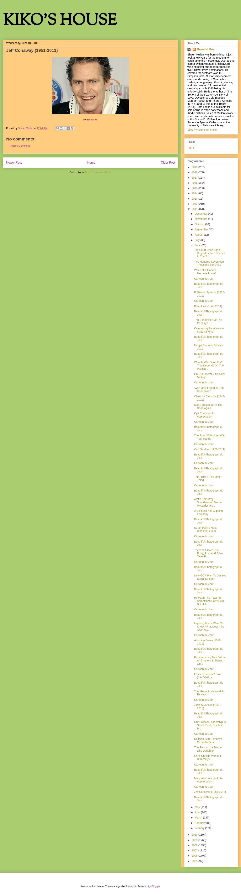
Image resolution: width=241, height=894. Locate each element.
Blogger (155, 886)
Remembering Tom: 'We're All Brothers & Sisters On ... (210, 660)
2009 (195, 840)
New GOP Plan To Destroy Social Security (210, 577)
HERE (94, 119)
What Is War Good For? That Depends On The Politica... (209, 365)
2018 (195, 172)
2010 (195, 834)
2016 (195, 182)
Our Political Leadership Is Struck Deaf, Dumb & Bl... (210, 725)
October (200, 224)
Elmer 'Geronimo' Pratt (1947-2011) (207, 676)
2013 (195, 198)
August (199, 234)
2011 (195, 209)
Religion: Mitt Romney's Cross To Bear (208, 740)
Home (91, 162)
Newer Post (14, 162)
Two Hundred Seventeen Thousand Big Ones (209, 263)
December (201, 213)
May (198, 807)
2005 (195, 861)
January (200, 828)
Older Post (168, 162)
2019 (195, 167)
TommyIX (131, 886)
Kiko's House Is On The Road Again (208, 406)
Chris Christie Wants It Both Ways (207, 757)
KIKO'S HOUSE (60, 21)
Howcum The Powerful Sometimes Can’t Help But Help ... (209, 601)
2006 (195, 855)
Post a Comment (20, 145)
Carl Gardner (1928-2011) (209, 449)
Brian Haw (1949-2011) (208, 306)
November (201, 218)
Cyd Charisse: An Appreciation (204, 415)
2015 (195, 188)
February (200, 822)
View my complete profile (202, 129)
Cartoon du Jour (203, 278)
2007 (195, 850)
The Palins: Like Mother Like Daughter (208, 749)
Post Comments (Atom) (98, 172)
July (197, 240)
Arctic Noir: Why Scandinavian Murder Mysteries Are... (208, 502)
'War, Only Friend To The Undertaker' (209, 389)
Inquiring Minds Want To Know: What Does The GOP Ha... (209, 626)
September (202, 229)
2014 (195, 193)
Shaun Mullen (205, 49)
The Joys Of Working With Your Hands (209, 437)
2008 (195, 845)
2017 (195, 177)
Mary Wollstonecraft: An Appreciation (208, 780)
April (198, 812)
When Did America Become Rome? (205, 272)
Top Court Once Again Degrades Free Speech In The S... (209, 253)
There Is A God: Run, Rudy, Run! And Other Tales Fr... (208, 553)
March (199, 817)
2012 (195, 203)
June (198, 245)
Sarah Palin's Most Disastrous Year (205, 529)
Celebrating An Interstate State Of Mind (209, 330)
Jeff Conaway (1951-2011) (210, 791)
